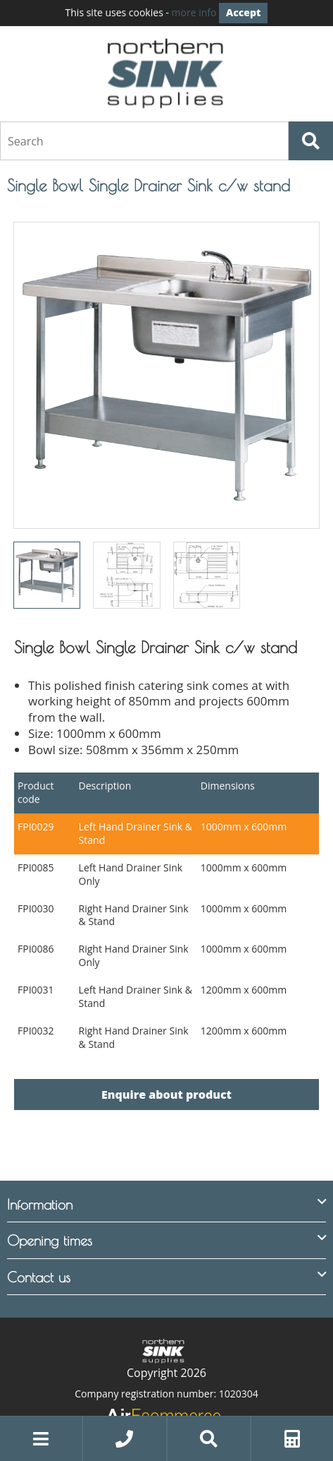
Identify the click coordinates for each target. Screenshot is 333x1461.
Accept (243, 12)
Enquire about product (166, 1094)
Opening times (49, 1240)
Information (40, 1203)
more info (194, 12)
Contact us (38, 1276)
